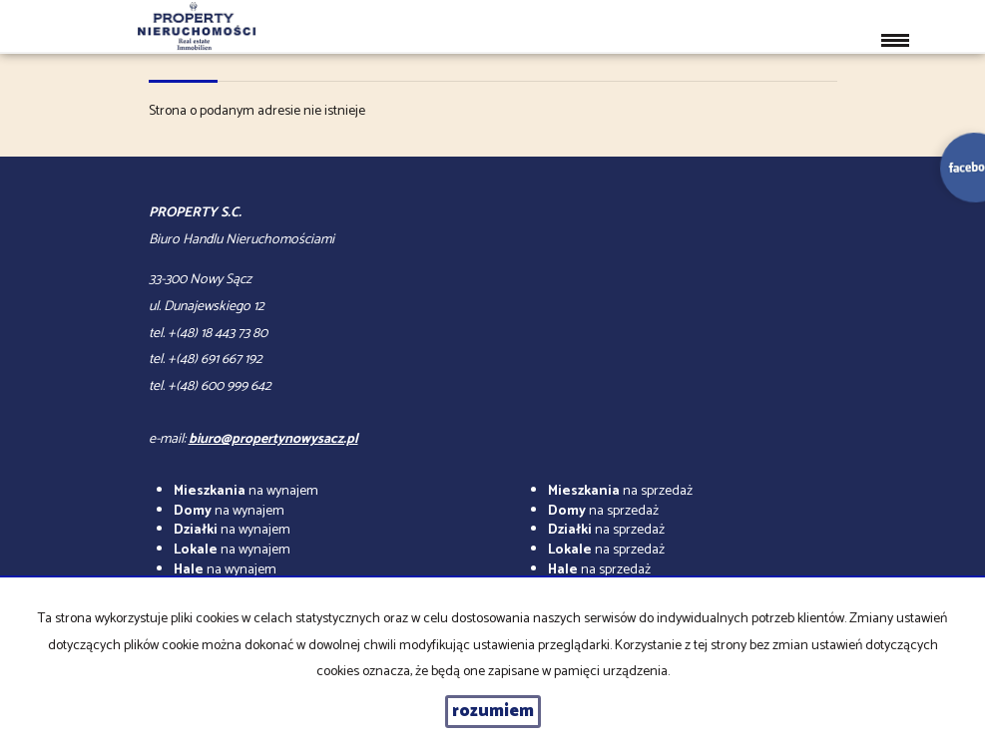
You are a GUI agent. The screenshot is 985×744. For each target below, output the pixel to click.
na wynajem (246, 491)
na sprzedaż (620, 491)
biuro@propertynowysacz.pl (273, 439)
